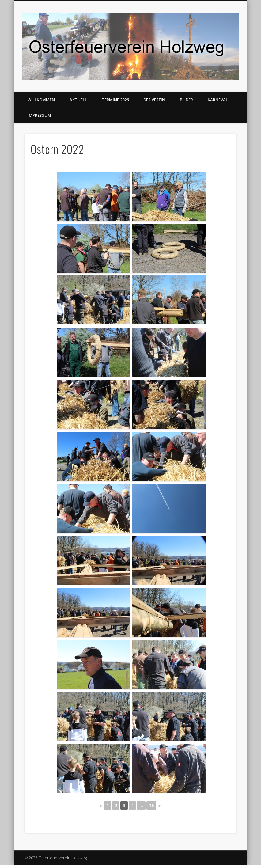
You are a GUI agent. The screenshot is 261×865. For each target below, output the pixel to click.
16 (151, 805)
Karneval (218, 99)
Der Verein (154, 99)
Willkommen (41, 99)
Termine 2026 (115, 99)
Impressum (39, 115)
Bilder (186, 99)
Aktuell (78, 99)
